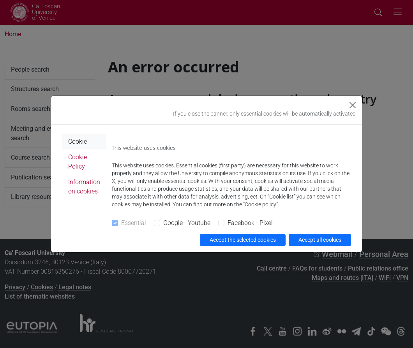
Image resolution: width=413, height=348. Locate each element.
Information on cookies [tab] (84, 186)
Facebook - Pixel (250, 223)
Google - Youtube (186, 223)
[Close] (352, 105)
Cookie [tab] (77, 141)
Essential (133, 223)
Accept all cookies (319, 240)
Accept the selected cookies (243, 240)
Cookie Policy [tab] (77, 161)
